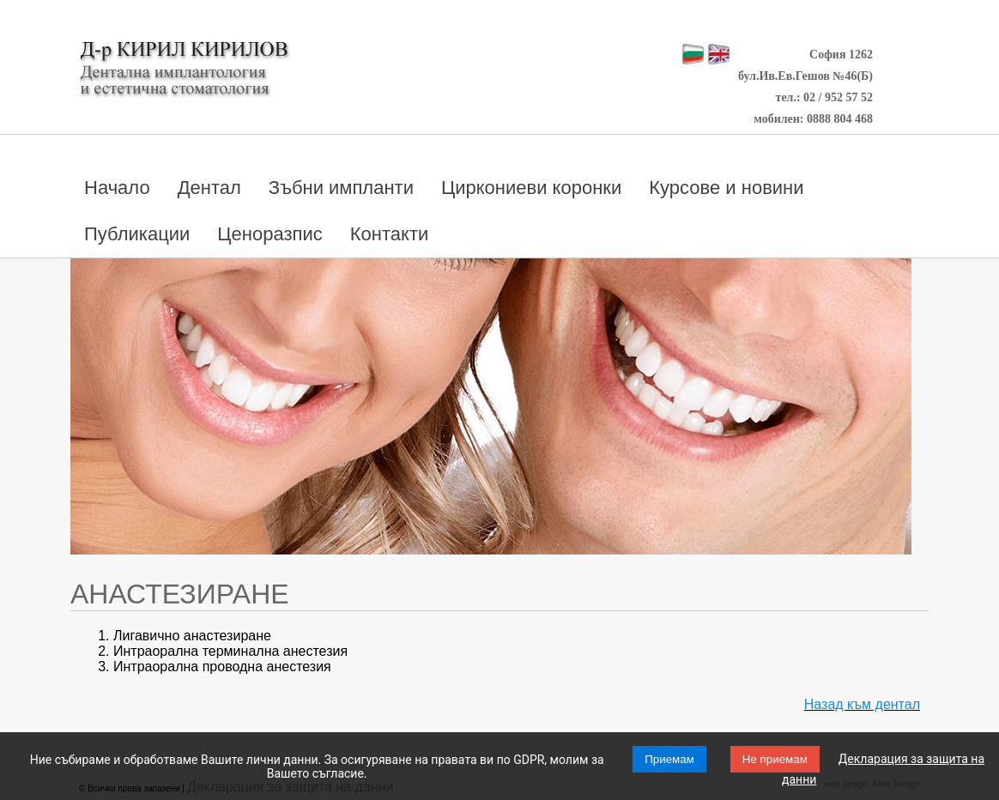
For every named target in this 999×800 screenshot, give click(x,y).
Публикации (137, 234)
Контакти (389, 234)
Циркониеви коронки (531, 187)
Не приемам (775, 759)
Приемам (669, 759)
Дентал (209, 187)
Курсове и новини (726, 187)
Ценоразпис (269, 234)
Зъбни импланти (341, 187)
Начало (117, 187)
